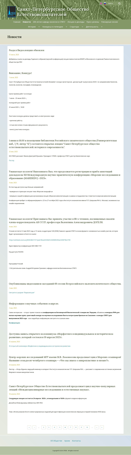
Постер (11, 160)
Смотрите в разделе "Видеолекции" (22, 293)
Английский (101, 3)
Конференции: (14, 323)
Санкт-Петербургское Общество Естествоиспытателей (53, 12)
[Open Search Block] (119, 3)
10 (87, 427)
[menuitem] (111, 3)
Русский (105, 3)
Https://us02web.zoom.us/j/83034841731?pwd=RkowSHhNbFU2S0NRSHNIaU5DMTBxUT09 (39, 240)
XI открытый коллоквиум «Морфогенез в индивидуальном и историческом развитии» (40, 346)
